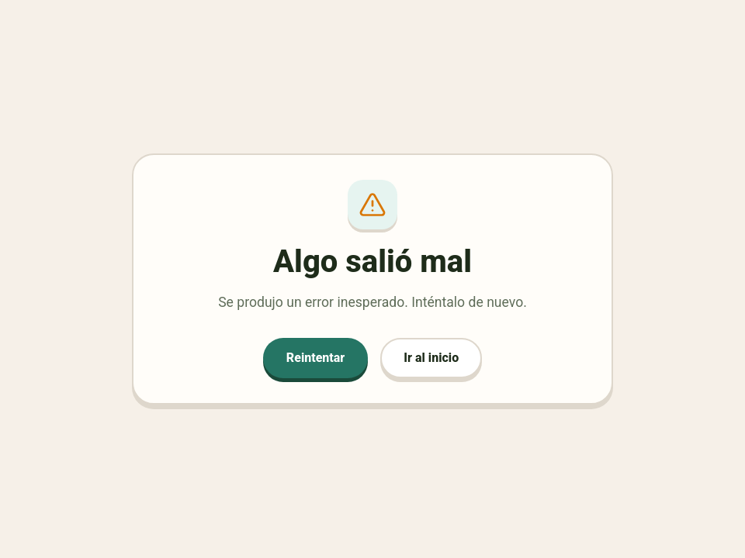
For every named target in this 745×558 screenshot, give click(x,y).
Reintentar (315, 357)
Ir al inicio (431, 357)
